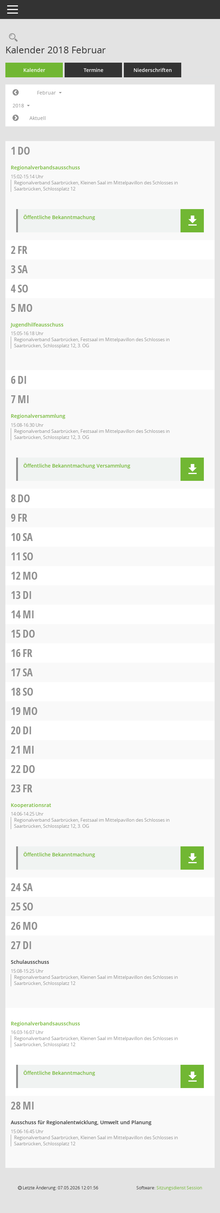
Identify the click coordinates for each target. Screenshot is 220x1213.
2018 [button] (21, 105)
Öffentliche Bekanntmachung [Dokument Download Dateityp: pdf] (59, 217)
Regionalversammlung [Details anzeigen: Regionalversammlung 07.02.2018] (38, 415)
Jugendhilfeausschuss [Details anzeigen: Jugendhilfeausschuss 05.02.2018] (37, 324)
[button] (192, 220)
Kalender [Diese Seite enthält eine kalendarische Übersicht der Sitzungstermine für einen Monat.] (34, 70)
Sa (23, 269)
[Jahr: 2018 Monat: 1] (15, 92)
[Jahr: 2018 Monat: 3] (15, 118)
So (23, 288)
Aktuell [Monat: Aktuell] (37, 118)
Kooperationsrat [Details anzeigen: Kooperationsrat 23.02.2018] (31, 805)
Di (22, 379)
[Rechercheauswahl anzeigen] (11, 38)
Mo (25, 307)
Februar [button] (49, 92)
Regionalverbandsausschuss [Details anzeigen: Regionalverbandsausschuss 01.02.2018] (45, 167)
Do (24, 150)
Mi (23, 399)
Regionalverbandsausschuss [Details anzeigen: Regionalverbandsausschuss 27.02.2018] (45, 1023)
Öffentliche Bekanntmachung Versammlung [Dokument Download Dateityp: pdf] (76, 466)
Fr (22, 249)
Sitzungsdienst (179, 1188)
